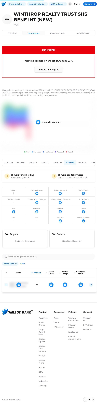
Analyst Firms (42, 361)
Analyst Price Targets (42, 348)
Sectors (42, 376)
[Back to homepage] (4, 4)
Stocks (42, 367)
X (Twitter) (88, 325)
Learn (56, 322)
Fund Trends (33, 33)
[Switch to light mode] (89, 399)
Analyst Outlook (57, 33)
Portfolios (43, 318)
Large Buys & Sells (42, 332)
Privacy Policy (71, 326)
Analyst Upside (42, 340)
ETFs (41, 372)
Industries (43, 381)
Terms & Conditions (73, 319)
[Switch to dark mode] (93, 399)
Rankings (43, 385)
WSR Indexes (58, 4)
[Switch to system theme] (85, 399)
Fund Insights (17, 4)
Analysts (42, 356)
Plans (56, 318)
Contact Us (86, 319)
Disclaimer (73, 332)
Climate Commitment (73, 337)
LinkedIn (87, 329)
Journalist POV (82, 33)
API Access (58, 327)
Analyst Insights (37, 4)
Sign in (77, 4)
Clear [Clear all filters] (22, 264)
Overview (12, 33)
